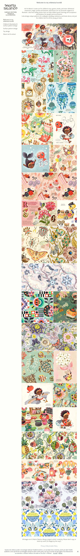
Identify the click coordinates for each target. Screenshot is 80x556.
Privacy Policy (45, 546)
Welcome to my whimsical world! (8, 20)
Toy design (6, 31)
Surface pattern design (10, 28)
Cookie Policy (53, 546)
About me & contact (9, 34)
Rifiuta (60, 553)
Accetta (55, 553)
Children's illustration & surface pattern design (10, 25)
